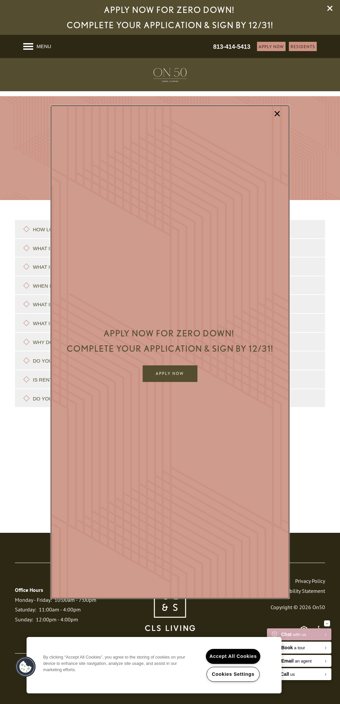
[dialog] (170, 352)
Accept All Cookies (233, 656)
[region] (154, 665)
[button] (169, 374)
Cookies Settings (233, 674)
